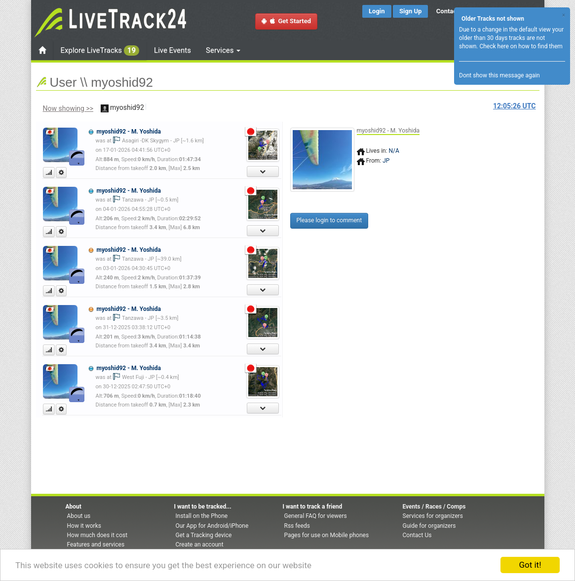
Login (377, 11)
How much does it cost (97, 535)
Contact (447, 11)
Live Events (172, 50)
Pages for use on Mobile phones (326, 535)
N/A (394, 150)
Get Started (286, 21)
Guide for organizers (429, 525)
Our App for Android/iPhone (212, 525)
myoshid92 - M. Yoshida (128, 131)
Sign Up (410, 11)
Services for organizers (433, 516)
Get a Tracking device (204, 535)
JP (386, 160)
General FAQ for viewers (315, 516)
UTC (514, 106)
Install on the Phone (202, 516)
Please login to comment (329, 220)
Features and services (96, 544)
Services (223, 50)
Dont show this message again (499, 75)
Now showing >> (68, 108)
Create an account (200, 544)
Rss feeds (297, 525)
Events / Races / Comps (434, 506)
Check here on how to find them (520, 46)
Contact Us (417, 535)
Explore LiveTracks (100, 50)
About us (79, 516)
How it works (84, 525)
